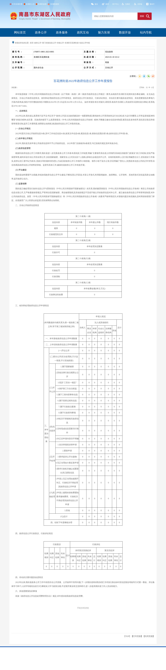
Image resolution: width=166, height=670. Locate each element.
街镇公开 (60, 43)
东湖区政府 (42, 4)
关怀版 (139, 4)
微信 (96, 4)
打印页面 (137, 636)
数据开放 (125, 32)
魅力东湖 (104, 32)
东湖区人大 (30, 4)
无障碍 (127, 4)
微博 (107, 4)
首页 (31, 43)
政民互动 (83, 32)
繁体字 (152, 4)
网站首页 (20, 32)
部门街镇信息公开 (49, 43)
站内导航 (146, 32)
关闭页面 (149, 636)
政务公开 (41, 32)
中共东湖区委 (17, 4)
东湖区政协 (54, 4)
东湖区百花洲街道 (72, 43)
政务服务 (62, 32)
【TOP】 (127, 636)
